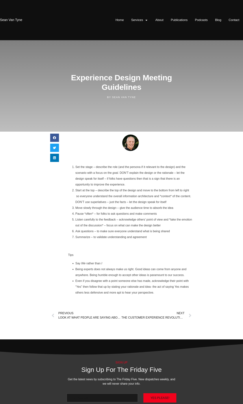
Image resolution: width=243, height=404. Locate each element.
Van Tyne (11, 20)
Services (139, 20)
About (159, 20)
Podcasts (201, 20)
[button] (54, 138)
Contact (234, 20)
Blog (218, 20)
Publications (179, 20)
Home (120, 20)
